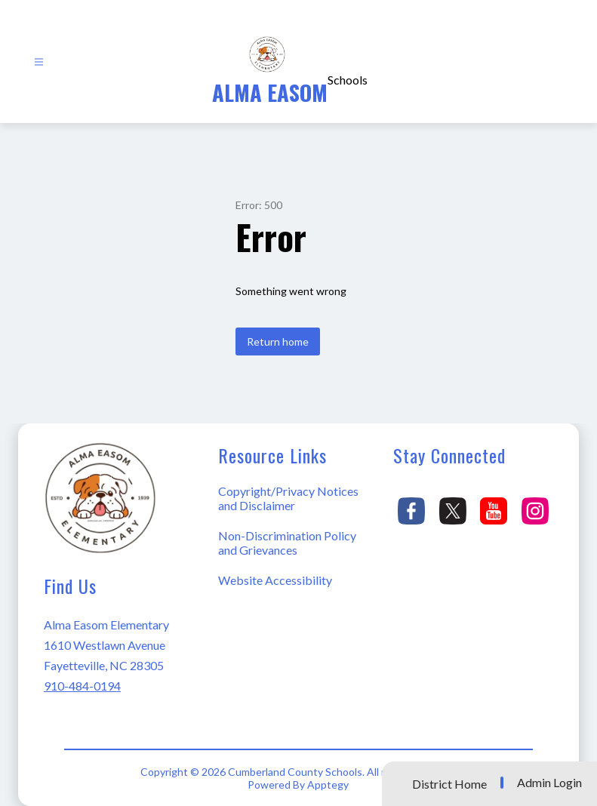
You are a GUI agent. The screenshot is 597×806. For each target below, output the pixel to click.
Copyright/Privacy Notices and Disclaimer (288, 498)
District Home (449, 784)
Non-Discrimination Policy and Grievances (287, 542)
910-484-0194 (82, 685)
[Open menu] (39, 62)
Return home (278, 341)
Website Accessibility (275, 580)
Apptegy (328, 784)
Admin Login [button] (549, 783)
